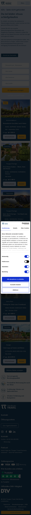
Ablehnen (15, 290)
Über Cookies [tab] (25, 228)
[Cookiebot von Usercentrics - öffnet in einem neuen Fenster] (22, 224)
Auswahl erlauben (15, 284)
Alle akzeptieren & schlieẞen (15, 279)
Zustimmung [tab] (5, 228)
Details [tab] (15, 228)
